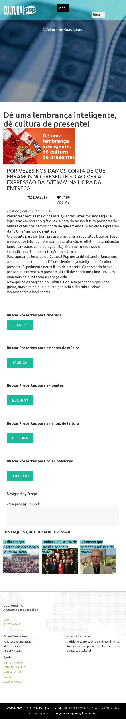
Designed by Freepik (23, 494)
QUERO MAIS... (12, 624)
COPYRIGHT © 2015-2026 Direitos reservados (35, 708)
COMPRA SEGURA (14, 667)
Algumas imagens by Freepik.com (76, 713)
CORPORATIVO (12, 671)
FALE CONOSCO (13, 662)
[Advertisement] (63, 63)
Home (7, 619)
